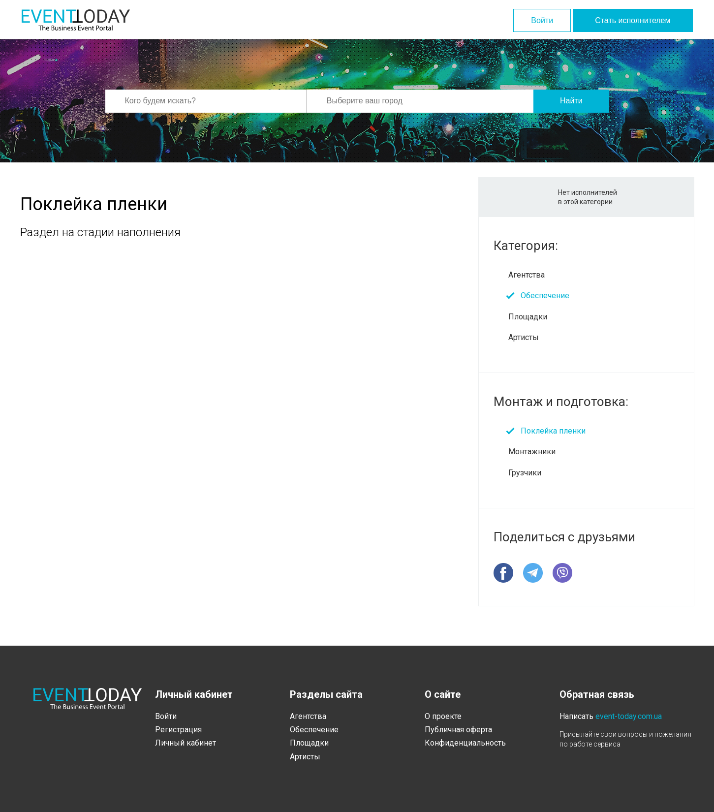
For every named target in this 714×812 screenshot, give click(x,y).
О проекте (443, 716)
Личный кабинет (185, 743)
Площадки (527, 316)
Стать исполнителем (632, 20)
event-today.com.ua (628, 716)
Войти (542, 20)
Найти (571, 100)
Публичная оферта (458, 729)
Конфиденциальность (465, 743)
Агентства (526, 275)
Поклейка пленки (553, 431)
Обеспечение (545, 295)
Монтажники (532, 451)
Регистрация (178, 729)
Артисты (523, 337)
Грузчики (524, 472)
